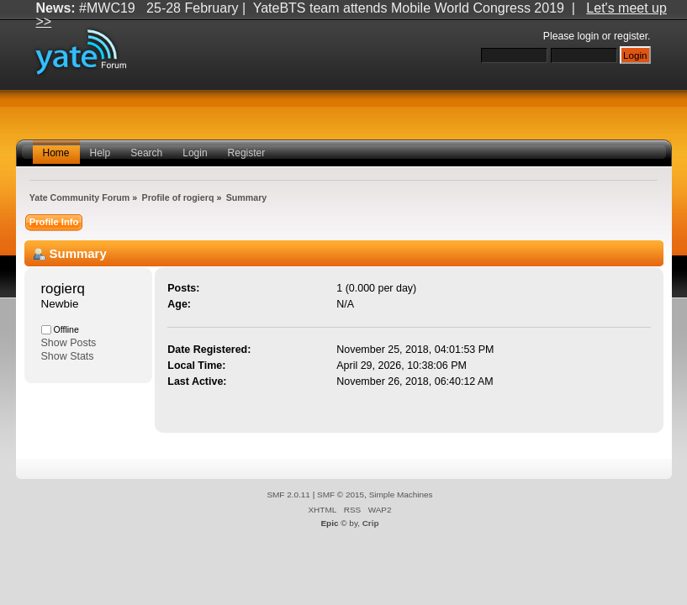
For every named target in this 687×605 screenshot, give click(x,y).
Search (146, 153)
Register (247, 153)
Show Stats (67, 356)
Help (100, 153)
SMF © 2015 (340, 494)
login (589, 36)
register (630, 36)
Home (56, 153)
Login (194, 153)
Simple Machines (401, 494)
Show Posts (69, 343)
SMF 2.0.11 (288, 494)
